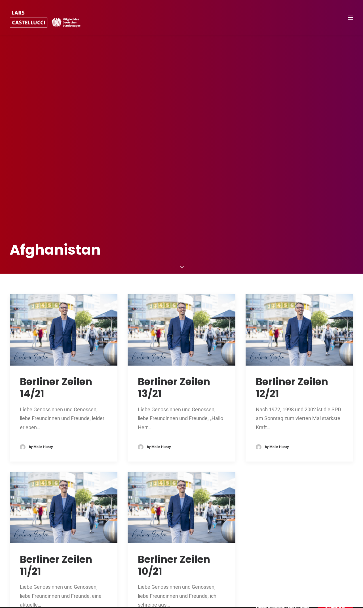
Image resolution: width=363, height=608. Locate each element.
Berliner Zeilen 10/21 (174, 514)
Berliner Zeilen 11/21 (56, 514)
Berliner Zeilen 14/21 (56, 336)
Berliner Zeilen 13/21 (174, 336)
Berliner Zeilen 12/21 (292, 336)
